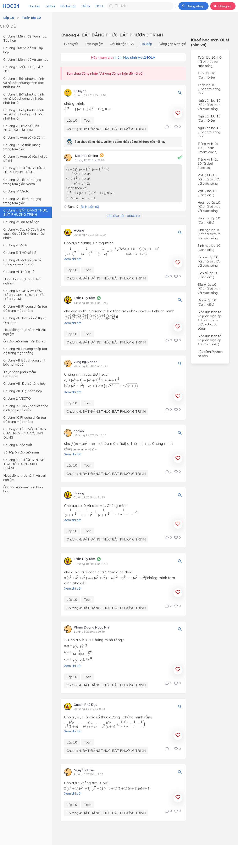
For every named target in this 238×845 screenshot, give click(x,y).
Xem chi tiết (73, 259)
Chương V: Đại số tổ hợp (21, 222)
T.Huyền (80, 91)
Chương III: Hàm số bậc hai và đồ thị (25, 158)
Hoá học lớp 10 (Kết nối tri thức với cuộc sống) (209, 206)
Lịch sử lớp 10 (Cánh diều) (208, 275)
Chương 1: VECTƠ (17, 398)
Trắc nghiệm (94, 44)
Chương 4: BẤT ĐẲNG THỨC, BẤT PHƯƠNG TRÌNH (25, 212)
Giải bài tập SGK (122, 44)
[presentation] (87, 109)
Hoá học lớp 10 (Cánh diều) (209, 220)
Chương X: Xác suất (17, 445)
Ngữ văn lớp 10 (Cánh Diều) (209, 118)
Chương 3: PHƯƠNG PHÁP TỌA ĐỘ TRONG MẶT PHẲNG (23, 464)
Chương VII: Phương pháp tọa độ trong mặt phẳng (25, 308)
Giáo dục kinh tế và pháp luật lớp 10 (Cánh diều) (209, 340)
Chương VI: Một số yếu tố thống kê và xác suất (22, 262)
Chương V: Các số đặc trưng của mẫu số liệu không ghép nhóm (24, 233)
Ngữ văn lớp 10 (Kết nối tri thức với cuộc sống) (209, 104)
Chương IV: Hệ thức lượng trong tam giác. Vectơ (22, 182)
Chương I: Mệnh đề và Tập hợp (23, 50)
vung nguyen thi (86, 362)
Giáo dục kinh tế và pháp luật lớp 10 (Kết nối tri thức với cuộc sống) (209, 320)
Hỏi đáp (146, 44)
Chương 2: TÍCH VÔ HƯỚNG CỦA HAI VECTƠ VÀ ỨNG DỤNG (24, 433)
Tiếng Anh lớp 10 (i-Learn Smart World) (208, 147)
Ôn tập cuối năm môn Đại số (24, 341)
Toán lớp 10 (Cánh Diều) (206, 75)
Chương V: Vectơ (15, 245)
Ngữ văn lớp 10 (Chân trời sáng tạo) (209, 132)
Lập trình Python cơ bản (210, 353)
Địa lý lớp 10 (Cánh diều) (207, 302)
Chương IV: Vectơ (16, 191)
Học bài (34, 6)
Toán (88, 120)
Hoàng (79, 230)
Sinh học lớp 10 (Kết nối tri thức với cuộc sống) (209, 234)
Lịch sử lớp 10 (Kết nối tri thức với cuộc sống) (209, 261)
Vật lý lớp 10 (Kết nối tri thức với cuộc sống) (209, 179)
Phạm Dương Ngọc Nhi (92, 627)
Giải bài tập (68, 6)
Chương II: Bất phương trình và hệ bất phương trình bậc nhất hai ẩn (23, 82)
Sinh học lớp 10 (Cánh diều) (209, 247)
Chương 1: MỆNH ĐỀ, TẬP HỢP (23, 69)
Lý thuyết (71, 44)
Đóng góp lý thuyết (173, 44)
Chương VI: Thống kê (18, 272)
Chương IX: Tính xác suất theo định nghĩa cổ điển (25, 408)
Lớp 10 (8, 18)
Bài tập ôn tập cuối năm (21, 452)
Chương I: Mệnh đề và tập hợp (25, 59)
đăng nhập (120, 73)
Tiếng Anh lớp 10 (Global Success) (208, 163)
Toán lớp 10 (31, 18)
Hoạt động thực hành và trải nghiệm (24, 332)
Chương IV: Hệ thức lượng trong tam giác (22, 201)
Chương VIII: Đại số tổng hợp (24, 383)
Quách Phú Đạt (85, 705)
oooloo (79, 431)
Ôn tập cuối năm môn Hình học (23, 489)
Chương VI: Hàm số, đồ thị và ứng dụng (24, 320)
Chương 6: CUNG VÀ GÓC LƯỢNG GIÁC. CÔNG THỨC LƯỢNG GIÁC (24, 295)
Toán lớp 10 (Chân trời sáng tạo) (209, 89)
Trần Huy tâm (84, 298)
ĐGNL (100, 6)
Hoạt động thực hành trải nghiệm (22, 281)
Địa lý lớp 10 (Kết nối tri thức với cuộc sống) (209, 288)
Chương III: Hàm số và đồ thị (24, 137)
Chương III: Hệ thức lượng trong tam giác (21, 147)
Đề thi (86, 6)
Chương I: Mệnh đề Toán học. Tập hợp (25, 38)
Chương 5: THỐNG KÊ (19, 252)
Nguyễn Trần (84, 770)
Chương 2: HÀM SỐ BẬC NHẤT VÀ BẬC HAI (21, 128)
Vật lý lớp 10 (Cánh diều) (207, 193)
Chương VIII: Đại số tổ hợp (22, 391)
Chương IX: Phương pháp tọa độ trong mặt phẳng (24, 419)
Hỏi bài (50, 6)
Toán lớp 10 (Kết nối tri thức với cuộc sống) (210, 61)
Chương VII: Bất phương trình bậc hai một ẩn (24, 362)
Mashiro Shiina (86, 156)
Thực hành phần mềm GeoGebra (19, 374)
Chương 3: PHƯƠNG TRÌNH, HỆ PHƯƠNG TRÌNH (24, 170)
